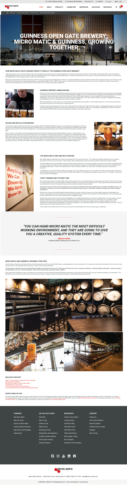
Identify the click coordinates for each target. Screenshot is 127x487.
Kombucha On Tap (44, 432)
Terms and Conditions (96, 423)
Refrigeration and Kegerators (48, 436)
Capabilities (71, 8)
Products (59, 8)
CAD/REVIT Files (69, 432)
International (18, 436)
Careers (99, 1)
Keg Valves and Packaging (73, 1)
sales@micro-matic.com (90, 479)
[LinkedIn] (69, 459)
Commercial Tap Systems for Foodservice (17, 389)
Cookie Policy (84, 484)
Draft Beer (42, 420)
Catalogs (92, 432)
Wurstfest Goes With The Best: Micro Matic (17, 386)
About (49, 8)
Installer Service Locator (97, 429)
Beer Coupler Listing (70, 439)
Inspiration (84, 8)
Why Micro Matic (19, 420)
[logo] (13, 8)
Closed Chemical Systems (53, 1)
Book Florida (93, 436)
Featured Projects (44, 445)
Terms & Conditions (72, 484)
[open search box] (116, 8)
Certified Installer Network (47, 439)
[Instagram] (58, 459)
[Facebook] (74, 459)
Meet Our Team (19, 423)
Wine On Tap (43, 423)
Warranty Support (94, 426)
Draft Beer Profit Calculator (72, 445)
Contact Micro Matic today (57, 402)
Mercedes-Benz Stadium (12, 384)
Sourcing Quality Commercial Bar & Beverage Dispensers (21, 390)
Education (96, 8)
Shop (41, 8)
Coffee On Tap (43, 426)
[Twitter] (52, 459)
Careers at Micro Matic (21, 426)
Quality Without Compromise (13, 387)
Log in (108, 1)
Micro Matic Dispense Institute (87, 400)
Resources (107, 8)
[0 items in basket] (120, 8)
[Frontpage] (7, 15)
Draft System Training (46, 442)
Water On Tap (43, 429)
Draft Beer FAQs (69, 426)
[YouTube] (63, 460)
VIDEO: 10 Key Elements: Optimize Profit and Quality (20, 383)
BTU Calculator (69, 442)
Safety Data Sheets (70, 436)
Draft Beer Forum (69, 429)
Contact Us (89, 1)
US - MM (118, 1)
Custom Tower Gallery (71, 420)
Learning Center (34, 15)
